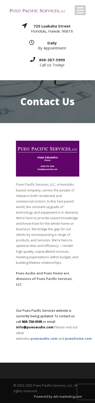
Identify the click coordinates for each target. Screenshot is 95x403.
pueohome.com (78, 338)
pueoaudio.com (44, 338)
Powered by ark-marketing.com (58, 396)
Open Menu (80, 10)
